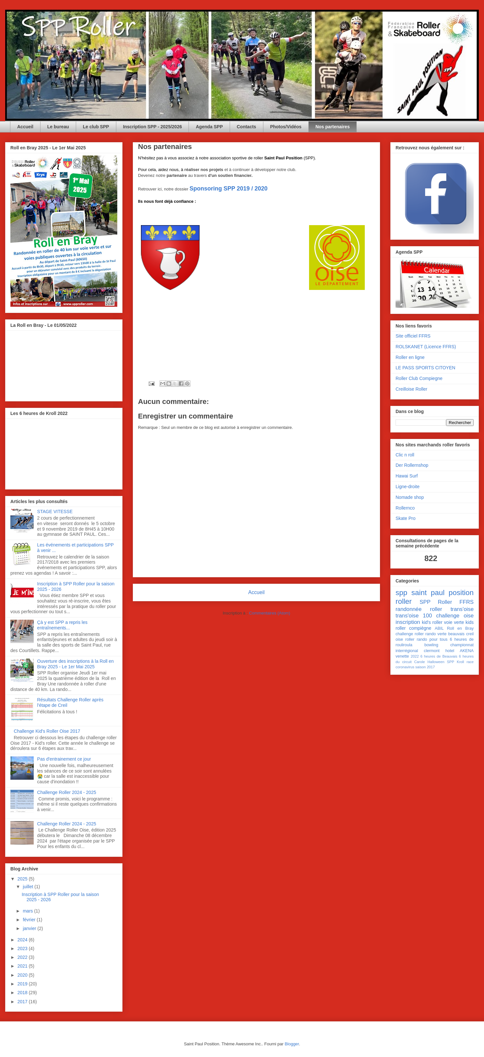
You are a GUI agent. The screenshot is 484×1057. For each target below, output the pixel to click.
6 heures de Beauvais (439, 656)
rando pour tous (432, 639)
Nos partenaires (333, 126)
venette (402, 656)
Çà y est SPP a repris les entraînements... (62, 625)
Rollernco (405, 508)
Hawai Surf (407, 475)
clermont (431, 651)
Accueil (25, 126)
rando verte (435, 634)
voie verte (454, 622)
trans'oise (462, 609)
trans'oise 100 (414, 616)
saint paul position (442, 593)
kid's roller (432, 622)
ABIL (439, 628)
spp (401, 593)
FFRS (466, 602)
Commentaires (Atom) (269, 613)
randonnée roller (419, 609)
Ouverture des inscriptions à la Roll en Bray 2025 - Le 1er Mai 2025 (75, 664)
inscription (408, 622)
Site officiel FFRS (413, 336)
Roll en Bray (460, 628)
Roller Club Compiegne (419, 378)
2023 (23, 948)
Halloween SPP (440, 662)
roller (404, 601)
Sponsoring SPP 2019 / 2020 (229, 188)
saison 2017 (425, 667)
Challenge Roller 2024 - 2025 (66, 792)
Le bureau (58, 126)
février (30, 919)
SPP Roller (436, 602)
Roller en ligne (410, 357)
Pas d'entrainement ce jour (64, 759)
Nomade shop (410, 497)
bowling (431, 645)
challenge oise (455, 616)
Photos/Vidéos (286, 126)
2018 (23, 992)
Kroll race (465, 662)
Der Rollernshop (412, 465)
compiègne (420, 628)
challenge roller (410, 634)
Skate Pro (405, 518)
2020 (23, 975)
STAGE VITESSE (55, 511)
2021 (23, 966)
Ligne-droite (408, 486)
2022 (23, 957)
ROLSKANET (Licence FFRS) (426, 346)
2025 (23, 878)
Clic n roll (405, 454)
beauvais (456, 634)
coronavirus (405, 667)
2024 (23, 939)
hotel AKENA (459, 651)
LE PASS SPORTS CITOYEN (425, 367)
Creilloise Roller (411, 389)
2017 (23, 1001)
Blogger (292, 1043)
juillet (28, 886)
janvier (30, 928)
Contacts (246, 126)
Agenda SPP (209, 126)
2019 (23, 983)
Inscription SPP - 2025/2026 (152, 126)
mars (28, 910)
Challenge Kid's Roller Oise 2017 (47, 731)
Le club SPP (96, 126)
